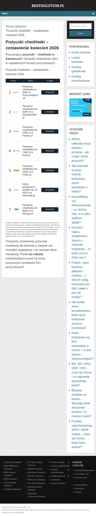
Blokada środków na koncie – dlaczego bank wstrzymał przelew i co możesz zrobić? (82, 403)
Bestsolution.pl (48, 5)
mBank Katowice (35, 469)
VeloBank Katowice (12, 489)
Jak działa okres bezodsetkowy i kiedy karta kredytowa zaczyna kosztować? (81, 315)
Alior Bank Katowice (13, 462)
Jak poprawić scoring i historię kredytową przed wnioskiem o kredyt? (80, 178)
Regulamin (79, 488)
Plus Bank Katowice (36, 483)
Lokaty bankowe (58, 476)
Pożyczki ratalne (58, 483)
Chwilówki (55, 480)
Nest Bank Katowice (36, 472)
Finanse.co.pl (80, 478)
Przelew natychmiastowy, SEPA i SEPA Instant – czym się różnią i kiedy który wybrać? (82, 434)
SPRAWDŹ (50, 92)
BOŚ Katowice (10, 479)
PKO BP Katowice (36, 476)
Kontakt (77, 492)
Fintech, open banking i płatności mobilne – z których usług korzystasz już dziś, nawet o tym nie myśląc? (81, 280)
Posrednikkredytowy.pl (84, 470)
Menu (5, 13)
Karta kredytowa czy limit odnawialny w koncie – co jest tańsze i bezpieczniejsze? (82, 345)
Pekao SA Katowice (36, 480)
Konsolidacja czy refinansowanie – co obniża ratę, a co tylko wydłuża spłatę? (81, 209)
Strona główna (80, 485)
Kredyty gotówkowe (59, 466)
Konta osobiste (81, 52)
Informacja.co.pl (81, 474)
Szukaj (80, 33)
